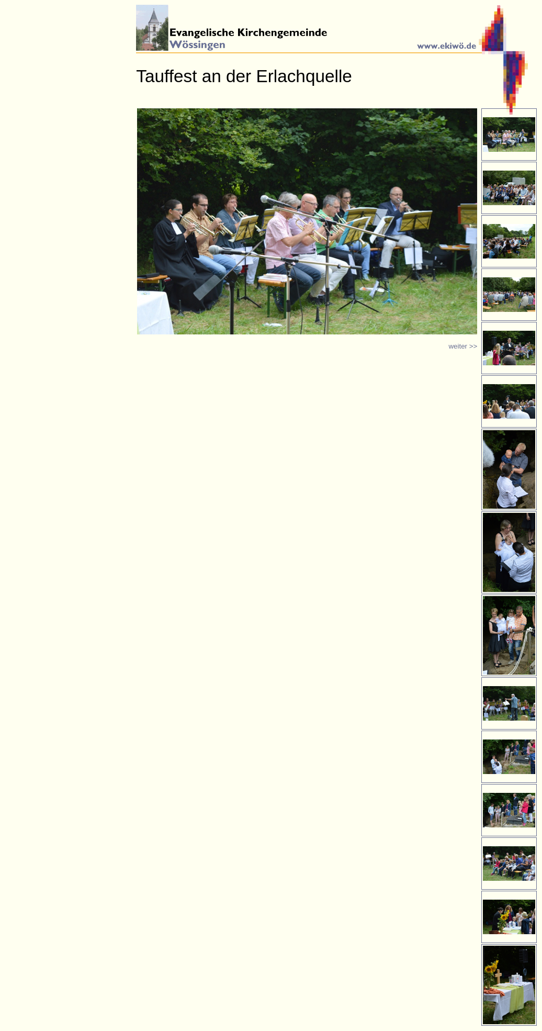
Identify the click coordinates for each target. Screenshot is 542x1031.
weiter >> (462, 346)
